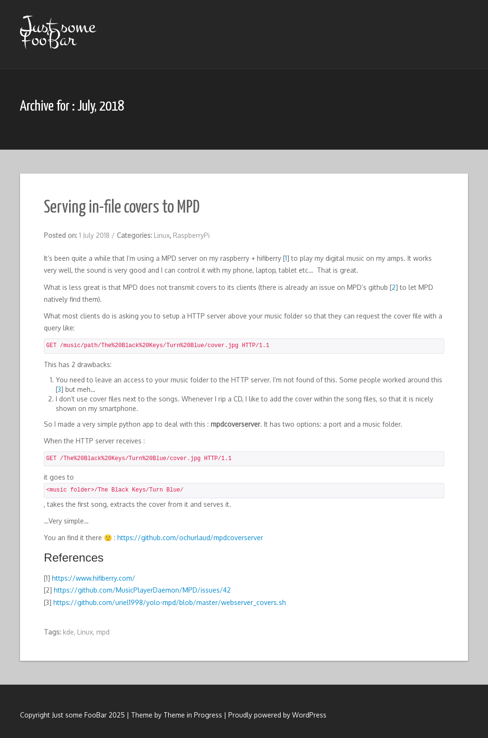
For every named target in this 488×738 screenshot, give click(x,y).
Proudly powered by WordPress (277, 715)
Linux (162, 235)
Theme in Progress (192, 715)
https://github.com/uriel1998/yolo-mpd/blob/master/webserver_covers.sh (169, 602)
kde (68, 632)
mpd (103, 632)
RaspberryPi (191, 235)
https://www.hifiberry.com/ (93, 578)
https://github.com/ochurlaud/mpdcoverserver (190, 537)
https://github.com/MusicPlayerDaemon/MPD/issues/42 (142, 590)
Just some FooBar (57, 32)
